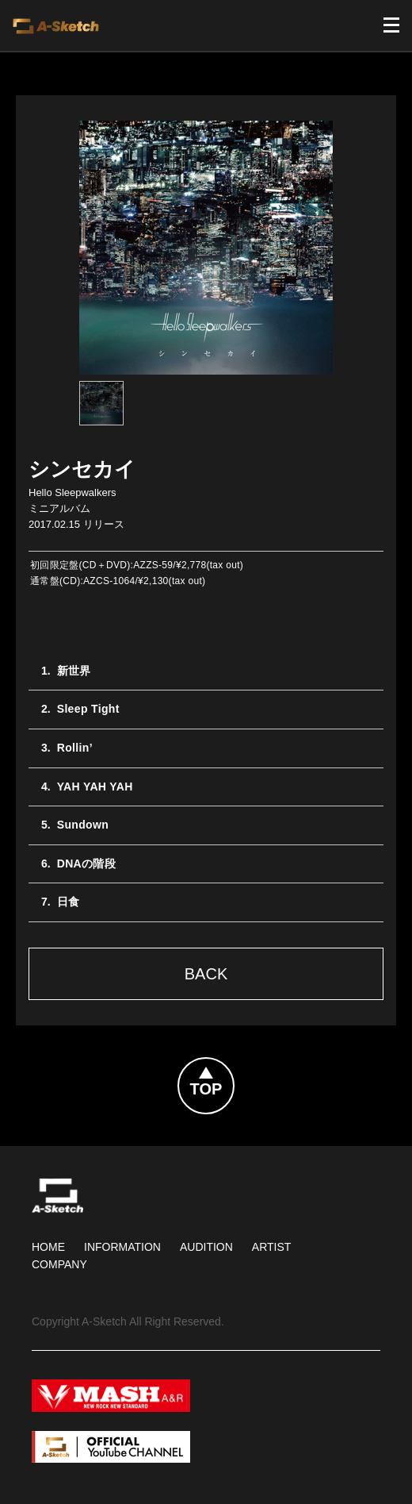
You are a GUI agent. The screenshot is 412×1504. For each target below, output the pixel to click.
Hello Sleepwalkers (72, 492)
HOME (48, 1247)
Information (122, 1247)
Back (206, 974)
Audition (206, 1247)
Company (59, 1264)
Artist (272, 1247)
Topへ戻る (234, 1067)
